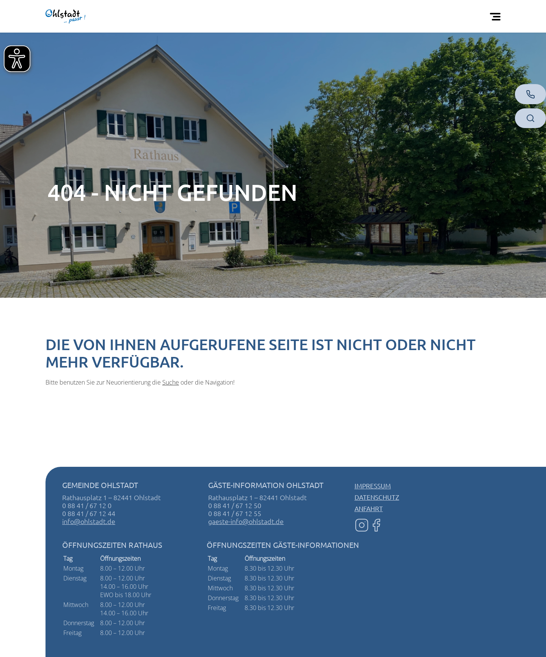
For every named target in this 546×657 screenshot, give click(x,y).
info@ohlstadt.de (88, 521)
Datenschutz (377, 497)
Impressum (373, 486)
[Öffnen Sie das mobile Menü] (496, 16)
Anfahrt (369, 508)
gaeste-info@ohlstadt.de (246, 521)
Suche (170, 382)
